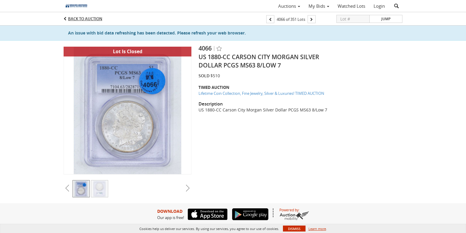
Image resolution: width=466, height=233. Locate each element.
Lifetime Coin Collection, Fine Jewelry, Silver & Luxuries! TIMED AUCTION (261, 93)
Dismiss (294, 228)
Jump (386, 18)
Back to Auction (85, 18)
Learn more (317, 228)
